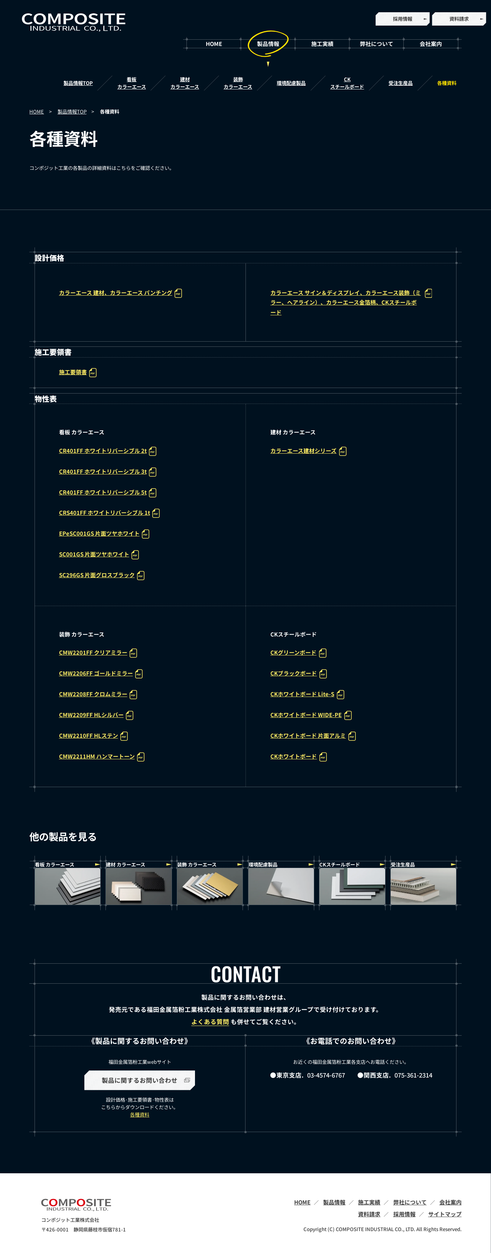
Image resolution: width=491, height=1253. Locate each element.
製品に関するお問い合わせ (146, 1080)
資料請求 (459, 18)
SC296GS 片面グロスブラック (101, 575)
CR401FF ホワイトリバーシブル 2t (107, 451)
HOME (214, 43)
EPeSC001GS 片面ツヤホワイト (104, 534)
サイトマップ (445, 1214)
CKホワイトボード (298, 757)
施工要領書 (78, 372)
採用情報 (402, 18)
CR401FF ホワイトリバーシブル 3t (107, 472)
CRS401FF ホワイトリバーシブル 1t (109, 513)
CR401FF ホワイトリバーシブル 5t (107, 492)
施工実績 (322, 43)
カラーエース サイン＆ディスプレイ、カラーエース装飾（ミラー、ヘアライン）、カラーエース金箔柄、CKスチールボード (351, 302)
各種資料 (446, 82)
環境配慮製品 (291, 82)
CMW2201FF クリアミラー (98, 653)
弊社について (376, 43)
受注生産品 (400, 82)
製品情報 (268, 44)
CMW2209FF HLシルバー (96, 715)
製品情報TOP (78, 82)
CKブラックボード (298, 673)
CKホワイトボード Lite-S (307, 694)
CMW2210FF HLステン (93, 736)
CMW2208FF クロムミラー (98, 694)
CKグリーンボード (298, 653)
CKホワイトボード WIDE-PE (310, 715)
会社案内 (431, 43)
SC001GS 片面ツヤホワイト (99, 554)
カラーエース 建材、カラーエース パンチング (120, 293)
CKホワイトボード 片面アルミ (312, 736)
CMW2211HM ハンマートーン (101, 757)
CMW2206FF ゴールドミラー (101, 673)
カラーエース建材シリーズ (308, 451)
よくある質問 (210, 1022)
